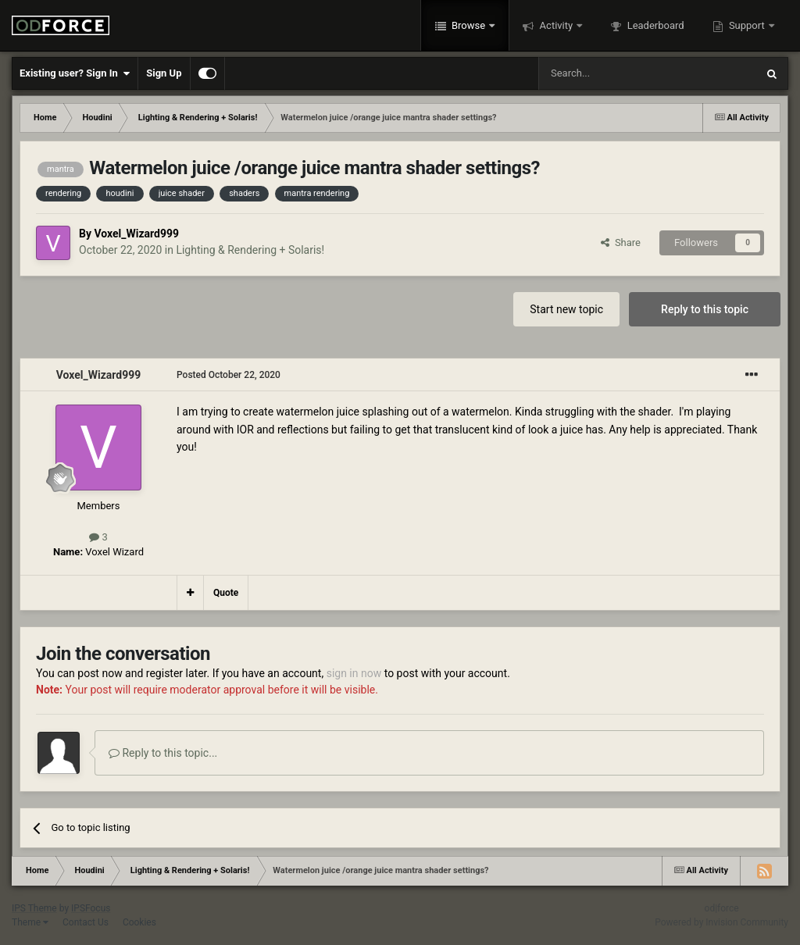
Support (747, 25)
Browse (468, 25)
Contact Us (85, 922)
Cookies (139, 922)
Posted (228, 374)
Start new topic (566, 309)
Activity (556, 25)
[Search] (610, 73)
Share (621, 242)
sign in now (354, 673)
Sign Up (163, 73)
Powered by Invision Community (721, 922)
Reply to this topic (704, 309)
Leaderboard (654, 25)
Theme (30, 922)
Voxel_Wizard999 (136, 233)
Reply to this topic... (163, 753)
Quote (225, 592)
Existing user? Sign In (75, 73)
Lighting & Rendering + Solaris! (250, 250)
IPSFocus (90, 908)
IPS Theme (34, 908)
